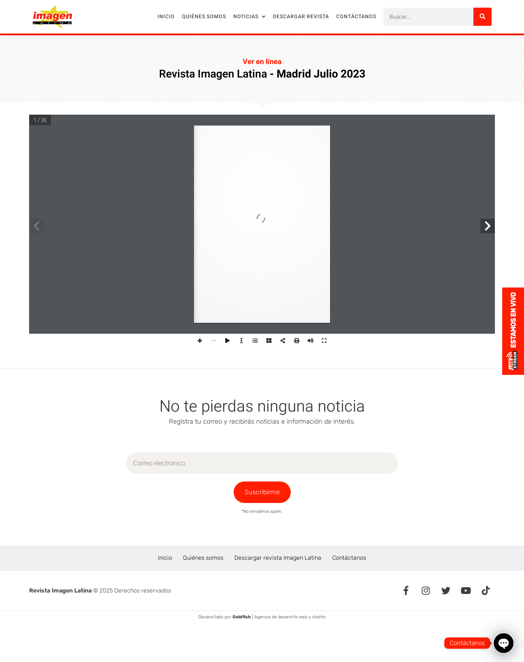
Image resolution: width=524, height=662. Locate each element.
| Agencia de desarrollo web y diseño (279, 616)
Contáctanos (356, 16)
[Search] (482, 17)
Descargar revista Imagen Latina (277, 557)
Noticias (249, 17)
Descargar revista (301, 16)
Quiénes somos (204, 16)
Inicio (166, 16)
